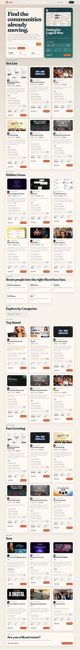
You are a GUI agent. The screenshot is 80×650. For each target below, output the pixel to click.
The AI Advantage (12, 135)
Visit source (49, 55)
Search (38, 44)
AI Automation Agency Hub (15, 390)
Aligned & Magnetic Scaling (15, 194)
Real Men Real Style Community (13, 83)
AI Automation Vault (59, 500)
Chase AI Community (36, 135)
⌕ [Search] (45, 2)
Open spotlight (67, 55)
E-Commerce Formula (37, 557)
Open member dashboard (13, 643)
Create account (21, 48)
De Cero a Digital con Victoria (16, 604)
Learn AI (32, 341)
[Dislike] (53, 45)
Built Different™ (35, 242)
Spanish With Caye (13, 242)
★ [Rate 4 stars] (64, 45)
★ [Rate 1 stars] (60, 45)
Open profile (23, 115)
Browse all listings (12, 48)
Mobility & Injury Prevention (61, 135)
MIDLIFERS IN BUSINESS (60, 557)
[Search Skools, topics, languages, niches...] (39, 2)
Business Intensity (59, 604)
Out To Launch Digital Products (16, 557)
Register (71, 2)
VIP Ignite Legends (59, 242)
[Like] (49, 45)
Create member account (67, 643)
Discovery (25, 2)
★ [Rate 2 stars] (61, 45)
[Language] (60, 2)
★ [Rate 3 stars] (62, 45)
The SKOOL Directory (59, 194)
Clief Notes (33, 194)
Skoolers (56, 82)
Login (66, 2)
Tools (31, 2)
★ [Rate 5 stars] (65, 45)
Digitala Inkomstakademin (38, 604)
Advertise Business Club (14, 341)
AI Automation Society (37, 82)
